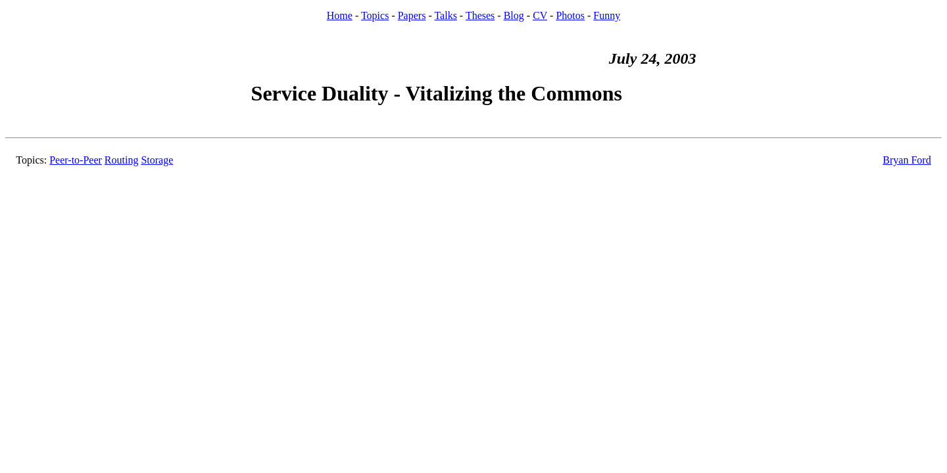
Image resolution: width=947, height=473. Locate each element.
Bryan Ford (907, 160)
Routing (122, 160)
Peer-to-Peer (75, 160)
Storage (157, 160)
